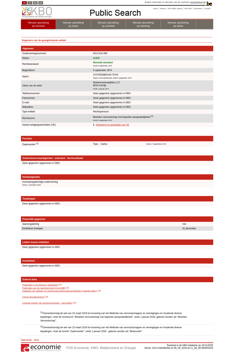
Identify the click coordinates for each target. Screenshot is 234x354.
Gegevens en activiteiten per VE (112, 124)
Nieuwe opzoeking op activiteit (108, 24)
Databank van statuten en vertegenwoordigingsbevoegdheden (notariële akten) (59, 291)
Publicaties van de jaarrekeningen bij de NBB (43, 288)
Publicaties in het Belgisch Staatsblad (40, 285)
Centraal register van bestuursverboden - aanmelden (47, 303)
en (40, 2)
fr (29, 2)
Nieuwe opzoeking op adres (178, 24)
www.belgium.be (198, 2)
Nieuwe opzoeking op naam (73, 24)
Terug (36, 339)
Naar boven (26, 339)
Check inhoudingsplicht (33, 297)
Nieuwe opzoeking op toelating (143, 24)
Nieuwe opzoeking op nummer (38, 24)
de (35, 2)
